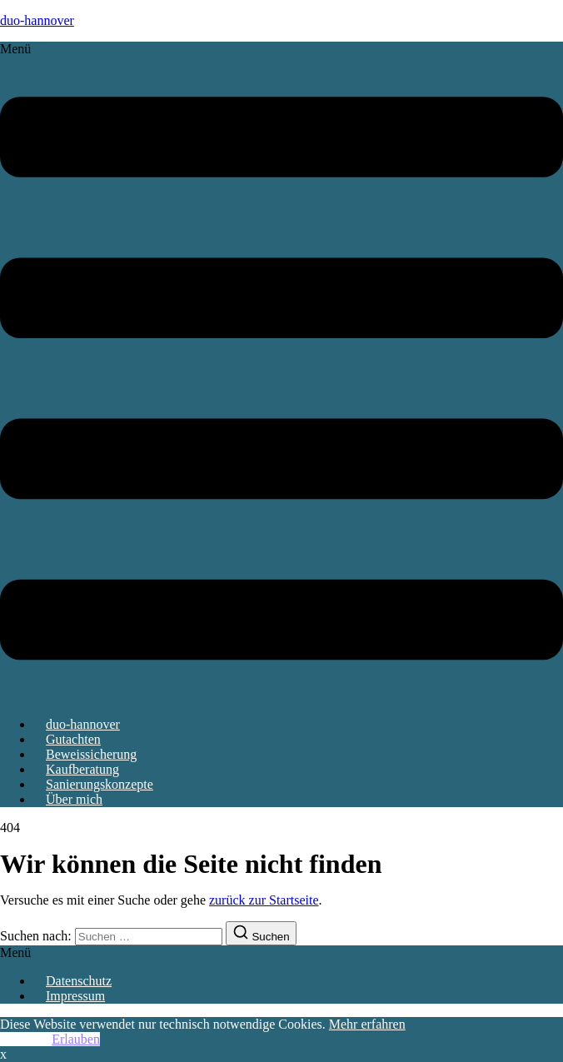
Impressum (75, 996)
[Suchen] (261, 933)
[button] (281, 373)
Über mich (74, 799)
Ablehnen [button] (26, 1039)
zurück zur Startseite (264, 900)
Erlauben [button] (76, 1039)
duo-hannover (37, 20)
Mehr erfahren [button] (367, 1024)
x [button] (3, 1054)
